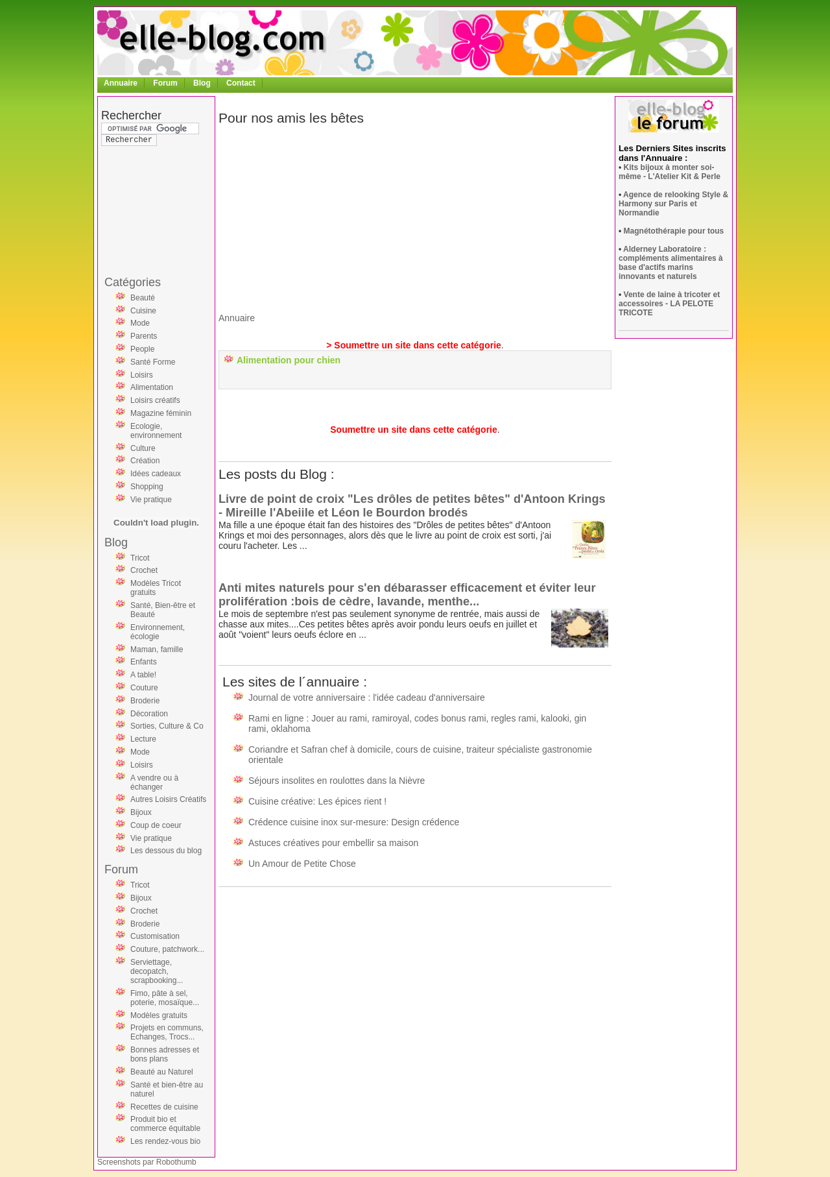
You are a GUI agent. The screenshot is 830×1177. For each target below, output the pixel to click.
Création (145, 460)
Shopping (146, 486)
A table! (143, 674)
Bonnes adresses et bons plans (164, 1054)
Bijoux (141, 812)
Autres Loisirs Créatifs (168, 799)
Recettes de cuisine (164, 1106)
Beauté (142, 297)
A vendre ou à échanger (154, 782)
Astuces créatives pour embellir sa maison (333, 843)
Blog (202, 83)
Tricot (140, 558)
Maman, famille (156, 649)
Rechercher (131, 115)
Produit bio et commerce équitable (165, 1124)
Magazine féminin (160, 413)
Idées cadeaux (155, 473)
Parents (143, 336)
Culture (143, 448)
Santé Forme (152, 362)
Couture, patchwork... (167, 949)
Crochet (144, 570)
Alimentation (151, 387)
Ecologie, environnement (156, 431)
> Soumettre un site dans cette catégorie (413, 345)
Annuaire (120, 83)
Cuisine (143, 310)
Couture (144, 687)
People (142, 349)
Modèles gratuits (158, 1015)
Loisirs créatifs (155, 400)
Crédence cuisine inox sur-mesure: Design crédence (353, 822)
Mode (140, 323)
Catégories (132, 282)
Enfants (143, 661)
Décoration (149, 713)
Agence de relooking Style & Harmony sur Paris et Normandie (673, 203)
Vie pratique (151, 499)
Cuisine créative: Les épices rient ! (317, 801)
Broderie (145, 700)
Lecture (143, 739)
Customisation (155, 936)
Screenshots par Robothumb (146, 1162)
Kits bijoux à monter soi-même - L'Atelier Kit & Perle (669, 172)
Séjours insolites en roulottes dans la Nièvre (336, 780)
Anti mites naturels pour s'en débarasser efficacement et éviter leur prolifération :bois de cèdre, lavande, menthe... (407, 594)
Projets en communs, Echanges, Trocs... (167, 1032)
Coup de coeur (156, 825)
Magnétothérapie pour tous (674, 231)
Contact (240, 83)
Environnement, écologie (157, 632)
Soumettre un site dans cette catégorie (413, 429)
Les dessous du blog (166, 850)
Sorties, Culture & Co (167, 726)
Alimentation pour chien (288, 360)
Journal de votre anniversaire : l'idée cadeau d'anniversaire (366, 697)
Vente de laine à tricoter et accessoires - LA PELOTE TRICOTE (669, 303)
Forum (165, 83)
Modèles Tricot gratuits (155, 588)
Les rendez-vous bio (165, 1141)
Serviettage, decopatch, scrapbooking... (156, 971)
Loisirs (141, 375)
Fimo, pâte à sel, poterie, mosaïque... (164, 998)
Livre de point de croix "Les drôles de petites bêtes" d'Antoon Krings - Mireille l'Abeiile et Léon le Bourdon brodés (412, 505)
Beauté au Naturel (161, 1071)
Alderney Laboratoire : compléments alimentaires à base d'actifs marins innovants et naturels (671, 263)
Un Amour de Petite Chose (302, 863)
